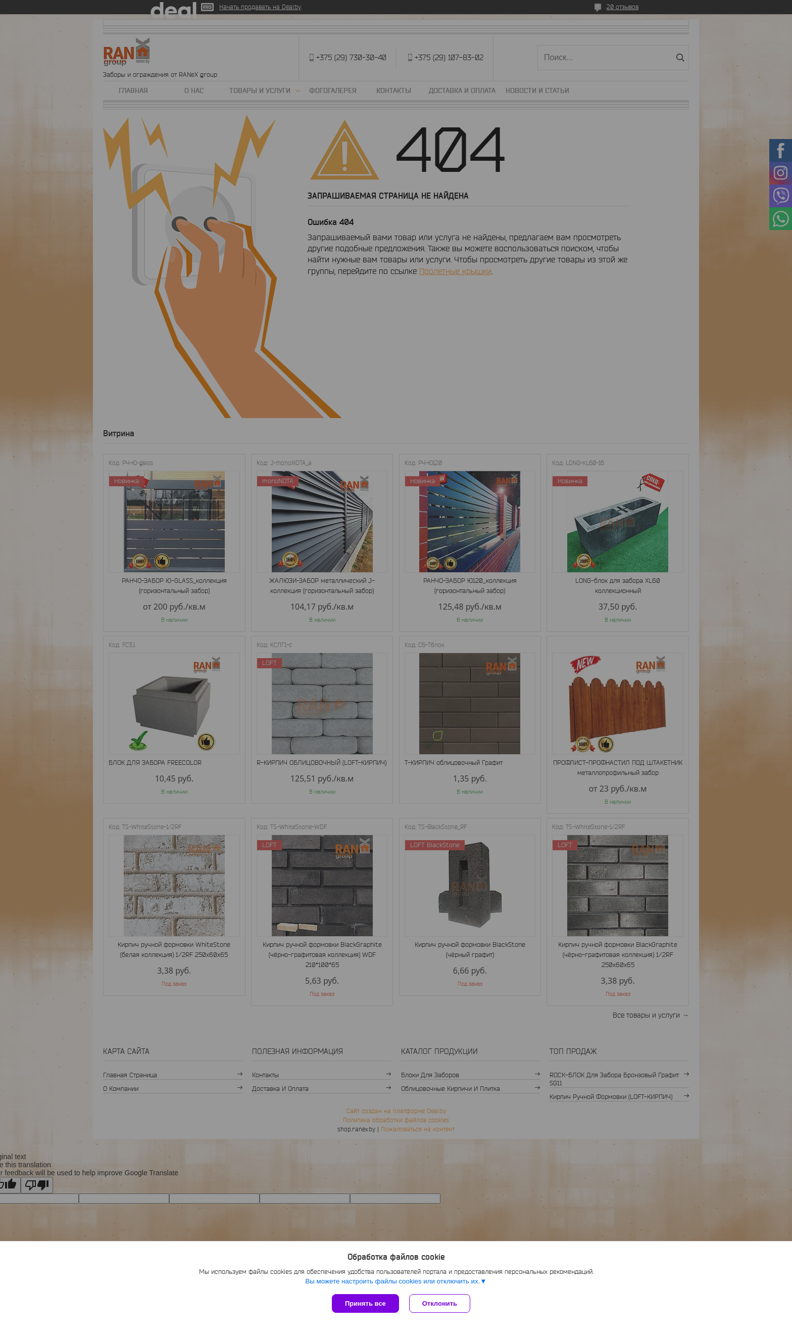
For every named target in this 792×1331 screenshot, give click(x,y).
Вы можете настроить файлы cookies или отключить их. (392, 1281)
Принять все (365, 1303)
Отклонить (439, 1303)
